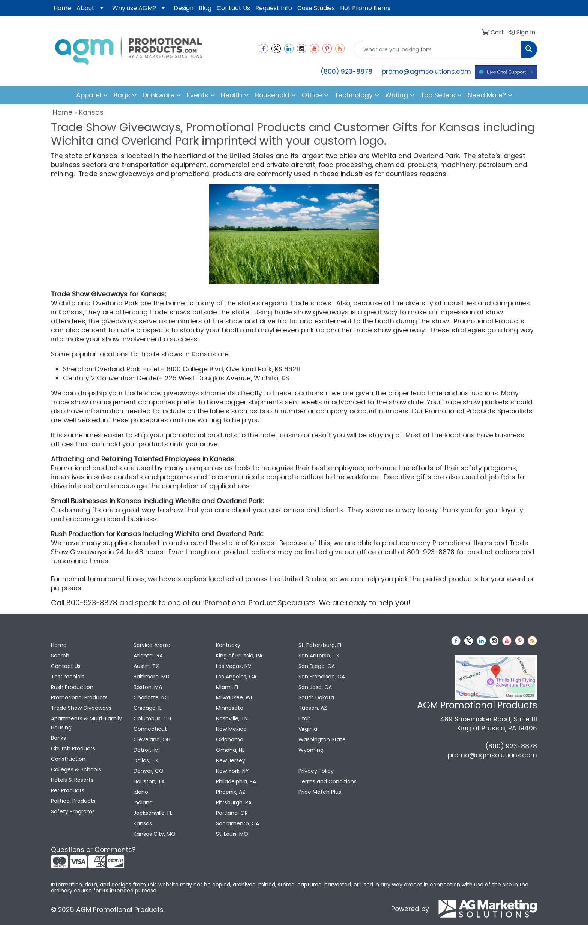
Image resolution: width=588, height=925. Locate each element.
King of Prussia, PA (239, 655)
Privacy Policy (316, 771)
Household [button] (272, 95)
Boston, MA (148, 687)
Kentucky (228, 645)
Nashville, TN (232, 718)
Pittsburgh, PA (234, 802)
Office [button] (312, 95)
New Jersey (230, 760)
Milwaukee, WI (234, 697)
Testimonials (67, 676)
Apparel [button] (88, 95)
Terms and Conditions (327, 781)
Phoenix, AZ (230, 792)
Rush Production (72, 687)
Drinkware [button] (158, 95)
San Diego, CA (316, 666)
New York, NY (232, 771)
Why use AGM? (134, 8)
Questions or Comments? (93, 849)
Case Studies (316, 8)
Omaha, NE (230, 750)
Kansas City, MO (155, 834)
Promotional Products (79, 697)
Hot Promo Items (365, 8)
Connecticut (150, 729)
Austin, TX (146, 666)
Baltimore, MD (152, 676)
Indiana (143, 802)
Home (62, 8)
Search (60, 655)
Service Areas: (152, 645)
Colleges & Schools (76, 769)
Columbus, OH (152, 718)
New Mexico (231, 729)
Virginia (307, 729)
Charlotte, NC (151, 697)
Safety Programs (73, 811)
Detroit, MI (147, 750)
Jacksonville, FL (153, 813)
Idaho (141, 792)
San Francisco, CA (321, 676)
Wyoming (311, 750)
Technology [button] (353, 95)
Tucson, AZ (312, 708)
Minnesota (229, 708)
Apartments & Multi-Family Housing (86, 723)
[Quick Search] (437, 49)
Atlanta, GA (148, 655)
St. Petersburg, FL (320, 645)
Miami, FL (227, 687)
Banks (58, 738)
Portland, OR (232, 813)
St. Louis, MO (232, 834)
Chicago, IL (148, 708)
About (85, 8)
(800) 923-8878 (346, 71)
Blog (205, 8)
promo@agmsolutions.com (426, 71)
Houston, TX (149, 781)
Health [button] (231, 95)
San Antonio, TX (318, 655)
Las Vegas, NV (233, 666)
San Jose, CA (315, 687)
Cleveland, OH (152, 739)
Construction (68, 759)
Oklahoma (229, 739)
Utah (304, 718)
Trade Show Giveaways (81, 708)
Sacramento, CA (237, 823)
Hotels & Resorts (72, 780)
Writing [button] (396, 95)
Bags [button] (122, 95)
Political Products (73, 801)
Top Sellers (437, 95)
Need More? (487, 95)
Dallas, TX (146, 760)
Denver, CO (149, 771)
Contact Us (233, 8)
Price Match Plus (319, 792)
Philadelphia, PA (236, 781)
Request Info (273, 8)
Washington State (322, 739)
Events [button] (197, 95)
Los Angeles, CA (236, 676)
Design (184, 8)
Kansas (143, 823)
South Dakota (316, 697)
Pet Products (67, 790)
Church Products (73, 748)
